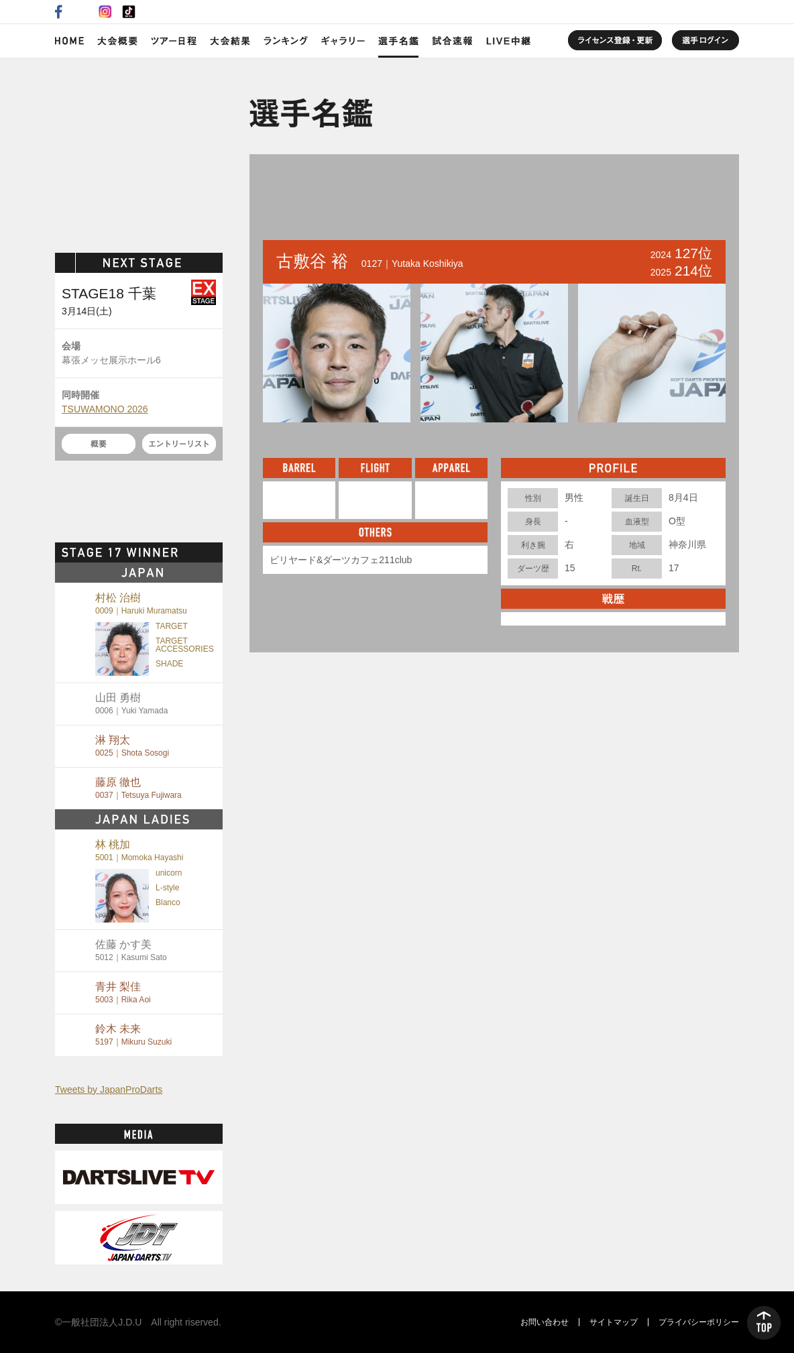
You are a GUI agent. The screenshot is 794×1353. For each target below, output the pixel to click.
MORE (199, 552)
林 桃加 (139, 850)
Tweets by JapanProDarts (108, 1089)
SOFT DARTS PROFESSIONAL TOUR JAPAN (139, 152)
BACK (294, 194)
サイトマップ (613, 1322)
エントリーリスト (179, 444)
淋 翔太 (132, 746)
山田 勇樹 (131, 704)
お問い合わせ (544, 1322)
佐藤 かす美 (131, 950)
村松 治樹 (141, 604)
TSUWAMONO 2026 (105, 409)
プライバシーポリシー (699, 1322)
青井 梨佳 (123, 993)
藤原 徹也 (138, 788)
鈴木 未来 (133, 1035)
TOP (764, 1323)
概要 (98, 444)
